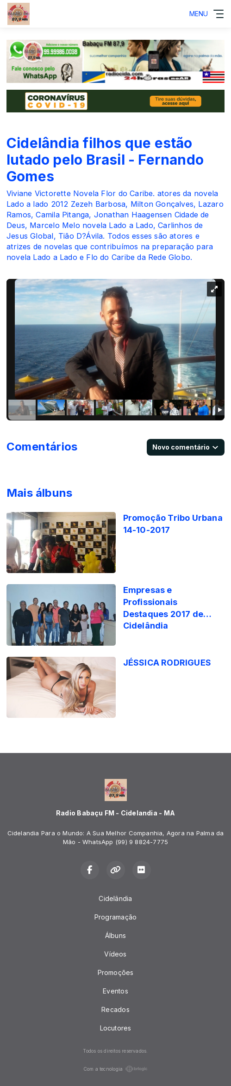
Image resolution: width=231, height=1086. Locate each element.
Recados (115, 1009)
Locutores (115, 1028)
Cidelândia (115, 898)
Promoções (116, 972)
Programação (115, 917)
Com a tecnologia (115, 1069)
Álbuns (115, 935)
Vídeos (115, 954)
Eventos (115, 991)
